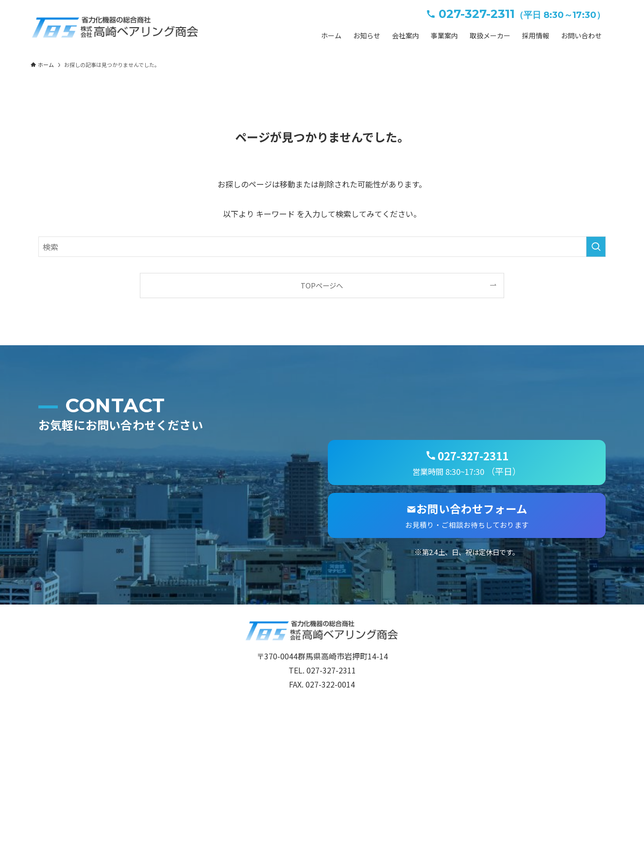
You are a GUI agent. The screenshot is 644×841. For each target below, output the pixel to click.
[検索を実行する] (596, 246)
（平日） (466, 462)
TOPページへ (322, 285)
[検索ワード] (322, 246)
